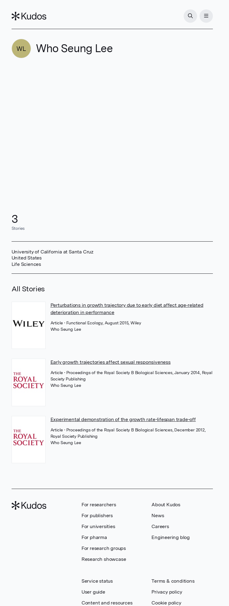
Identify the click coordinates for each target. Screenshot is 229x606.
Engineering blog (170, 537)
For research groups (104, 548)
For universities (98, 526)
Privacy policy (166, 592)
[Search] (190, 16)
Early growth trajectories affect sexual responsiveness (110, 362)
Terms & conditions (172, 581)
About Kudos (165, 504)
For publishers (97, 515)
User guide (93, 592)
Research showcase (104, 559)
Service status (97, 581)
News (157, 515)
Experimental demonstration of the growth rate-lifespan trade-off (123, 419)
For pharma (94, 537)
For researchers (99, 504)
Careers (160, 526)
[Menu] (206, 16)
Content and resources (107, 603)
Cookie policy (166, 603)
